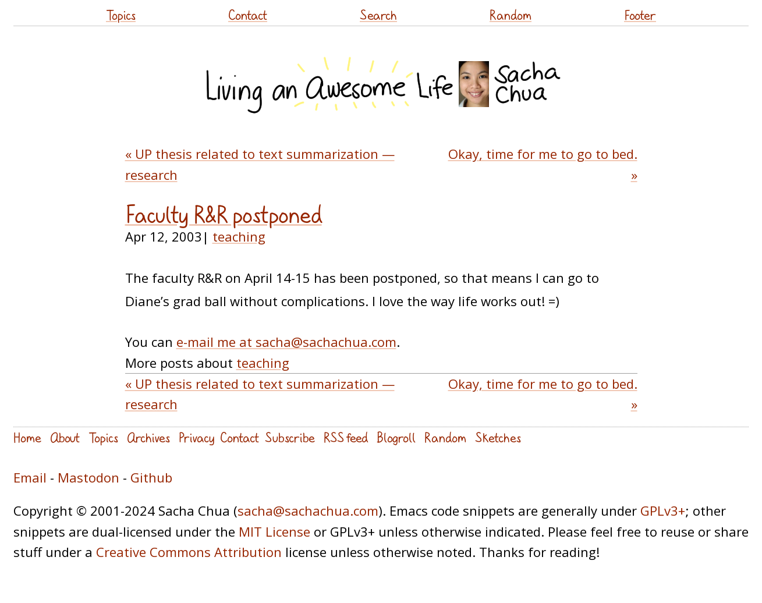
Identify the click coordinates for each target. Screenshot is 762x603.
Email (30, 477)
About (65, 437)
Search (378, 15)
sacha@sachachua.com (308, 510)
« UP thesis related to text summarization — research (260, 164)
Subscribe (290, 437)
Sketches (498, 437)
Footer (640, 15)
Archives (148, 437)
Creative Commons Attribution (189, 552)
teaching (238, 236)
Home (27, 437)
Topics (121, 15)
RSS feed (346, 437)
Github (151, 477)
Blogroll (396, 437)
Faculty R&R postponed (223, 214)
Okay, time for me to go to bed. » (542, 164)
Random (510, 15)
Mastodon (88, 477)
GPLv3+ (662, 510)
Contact (247, 15)
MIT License (274, 531)
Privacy (196, 437)
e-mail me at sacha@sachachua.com (286, 341)
